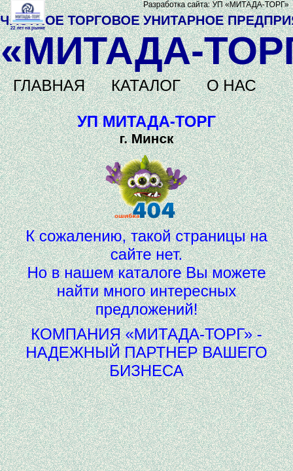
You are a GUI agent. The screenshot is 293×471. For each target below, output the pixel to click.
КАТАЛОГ (146, 85)
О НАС (231, 85)
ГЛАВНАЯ (49, 85)
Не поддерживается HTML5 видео (28, 12)
